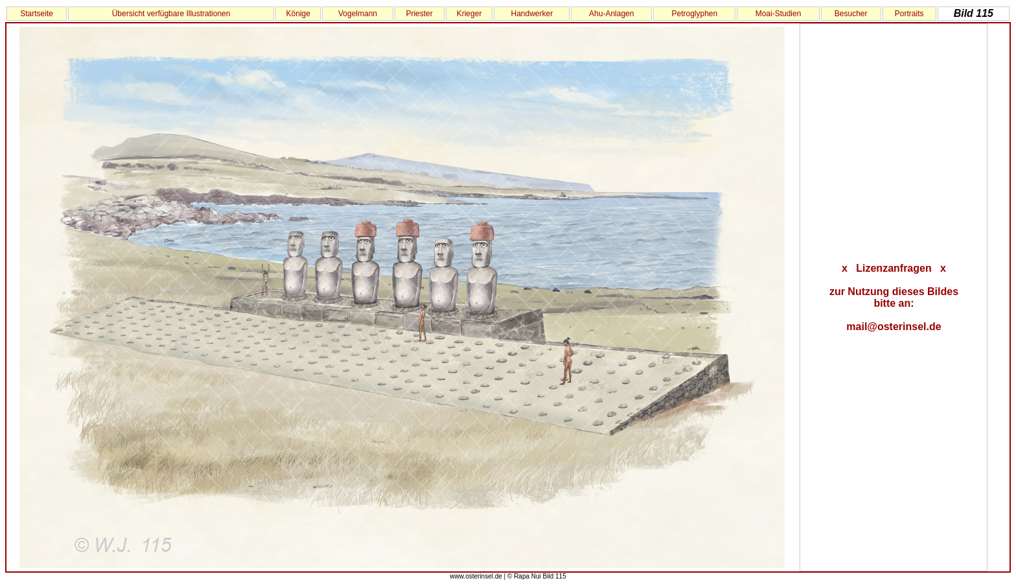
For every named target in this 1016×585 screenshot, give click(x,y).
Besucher (851, 13)
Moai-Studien (779, 13)
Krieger (469, 13)
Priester (419, 13)
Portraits (909, 13)
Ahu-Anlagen (611, 13)
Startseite (36, 13)
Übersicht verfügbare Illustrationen (171, 13)
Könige (298, 13)
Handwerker (532, 13)
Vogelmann (357, 13)
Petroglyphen (694, 13)
